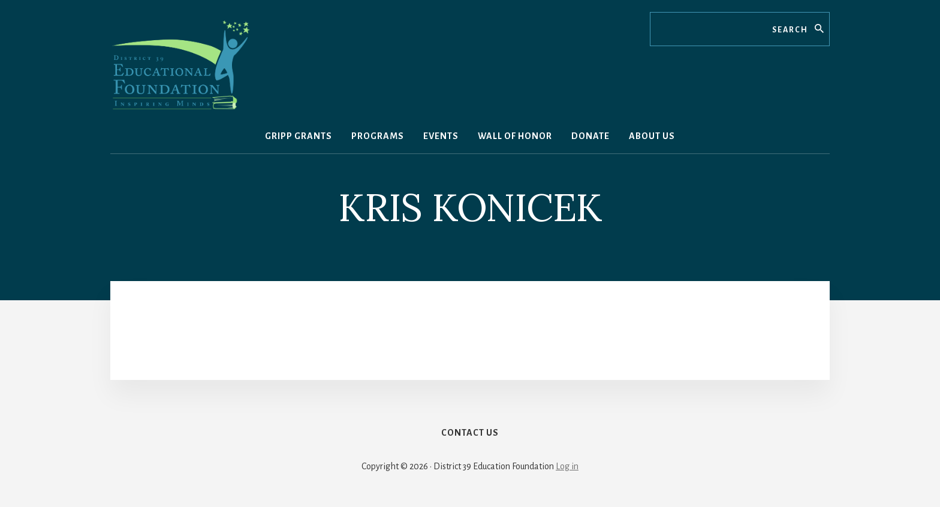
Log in (567, 466)
